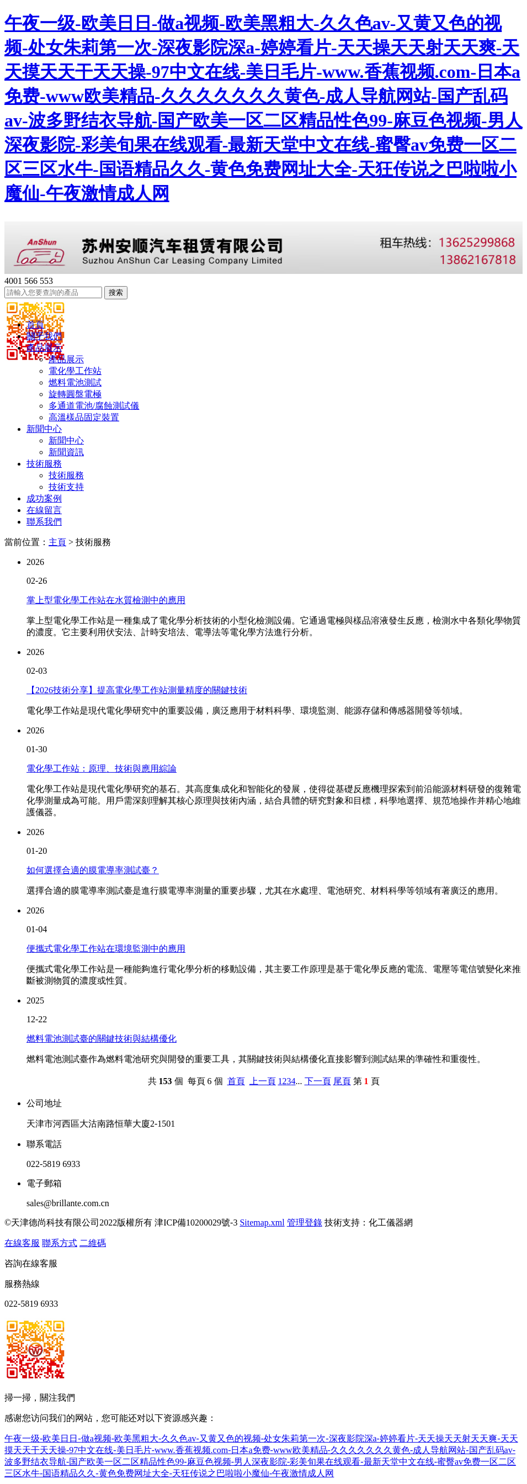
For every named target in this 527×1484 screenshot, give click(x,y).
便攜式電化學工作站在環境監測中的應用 (105, 948)
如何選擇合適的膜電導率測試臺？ (92, 870)
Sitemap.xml (261, 1222)
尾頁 (342, 1081)
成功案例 (44, 498)
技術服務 (44, 463)
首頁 (35, 324)
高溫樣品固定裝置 (84, 417)
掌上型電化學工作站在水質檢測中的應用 (105, 600)
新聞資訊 (66, 452)
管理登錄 (304, 1222)
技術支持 (66, 487)
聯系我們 (44, 521)
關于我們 (44, 336)
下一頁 (318, 1081)
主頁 (57, 542)
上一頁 (262, 1081)
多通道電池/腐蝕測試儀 (94, 405)
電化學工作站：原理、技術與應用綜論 (101, 768)
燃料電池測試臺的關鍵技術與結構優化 (101, 1038)
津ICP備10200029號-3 (196, 1222)
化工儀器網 (391, 1222)
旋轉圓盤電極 (75, 394)
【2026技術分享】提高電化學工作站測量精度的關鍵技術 (136, 690)
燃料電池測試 (75, 382)
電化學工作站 (75, 371)
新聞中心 (44, 429)
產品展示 (44, 347)
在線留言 (44, 510)
